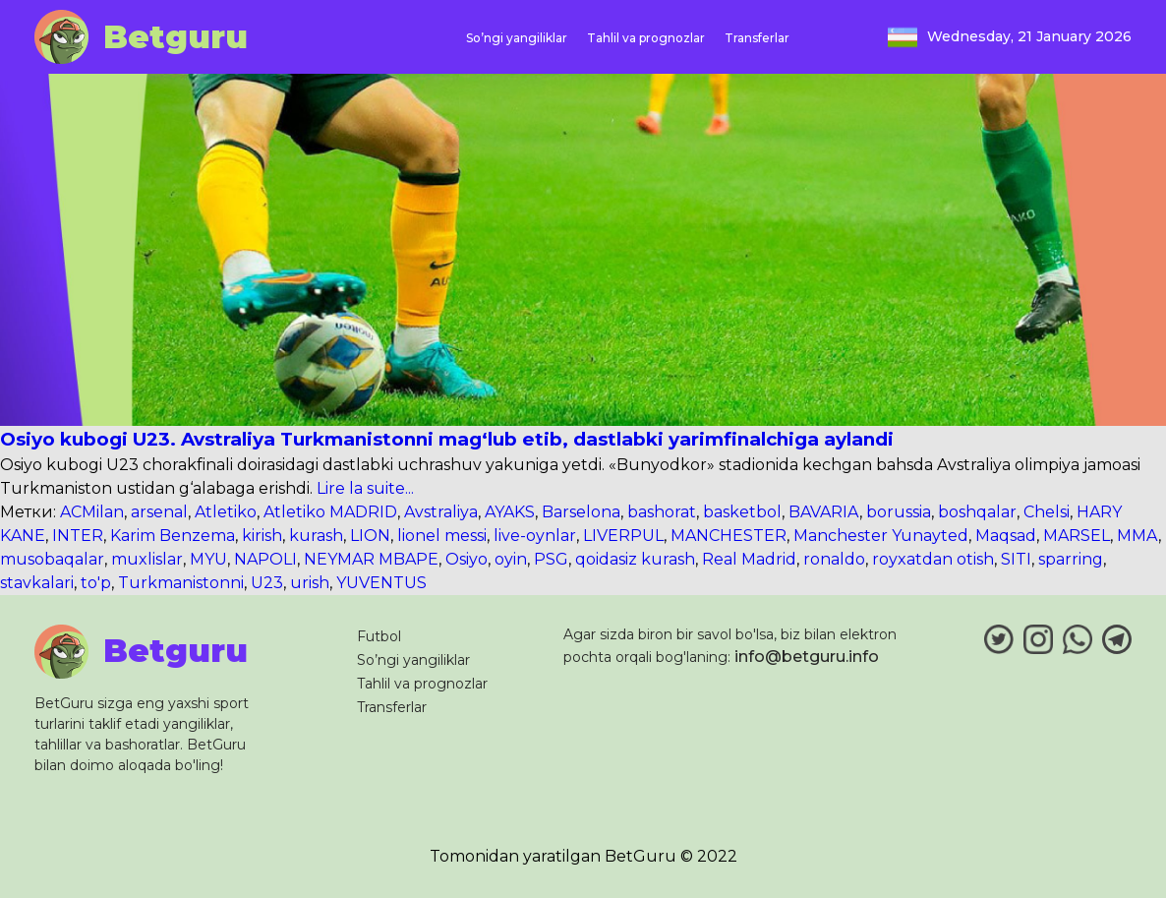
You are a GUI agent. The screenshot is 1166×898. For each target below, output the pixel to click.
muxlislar (147, 559)
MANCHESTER (728, 535)
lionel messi (442, 535)
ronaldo (834, 559)
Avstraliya (441, 512)
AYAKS (510, 512)
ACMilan (92, 512)
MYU (208, 559)
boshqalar (977, 512)
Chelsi (1046, 512)
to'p (96, 582)
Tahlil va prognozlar (646, 37)
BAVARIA (823, 512)
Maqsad (1005, 535)
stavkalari (37, 582)
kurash (316, 535)
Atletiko (226, 512)
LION (370, 535)
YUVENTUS (381, 582)
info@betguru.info (806, 656)
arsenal (159, 512)
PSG (551, 559)
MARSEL (1076, 535)
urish (309, 582)
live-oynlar (535, 535)
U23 (267, 582)
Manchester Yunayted (880, 535)
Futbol (379, 636)
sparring (1070, 559)
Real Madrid (749, 559)
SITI (1016, 559)
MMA (1137, 535)
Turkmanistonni (181, 582)
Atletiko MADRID (330, 512)
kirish (262, 535)
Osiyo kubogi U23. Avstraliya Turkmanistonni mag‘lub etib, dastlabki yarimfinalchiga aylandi (447, 439)
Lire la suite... (363, 488)
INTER (77, 535)
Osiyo (466, 559)
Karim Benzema (172, 535)
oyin (511, 559)
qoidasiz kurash (635, 559)
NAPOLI (265, 559)
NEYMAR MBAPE (371, 559)
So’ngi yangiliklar (516, 37)
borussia (898, 512)
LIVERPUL (623, 535)
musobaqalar (52, 559)
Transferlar (757, 37)
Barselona (581, 512)
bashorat (661, 512)
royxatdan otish (933, 559)
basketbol (742, 512)
